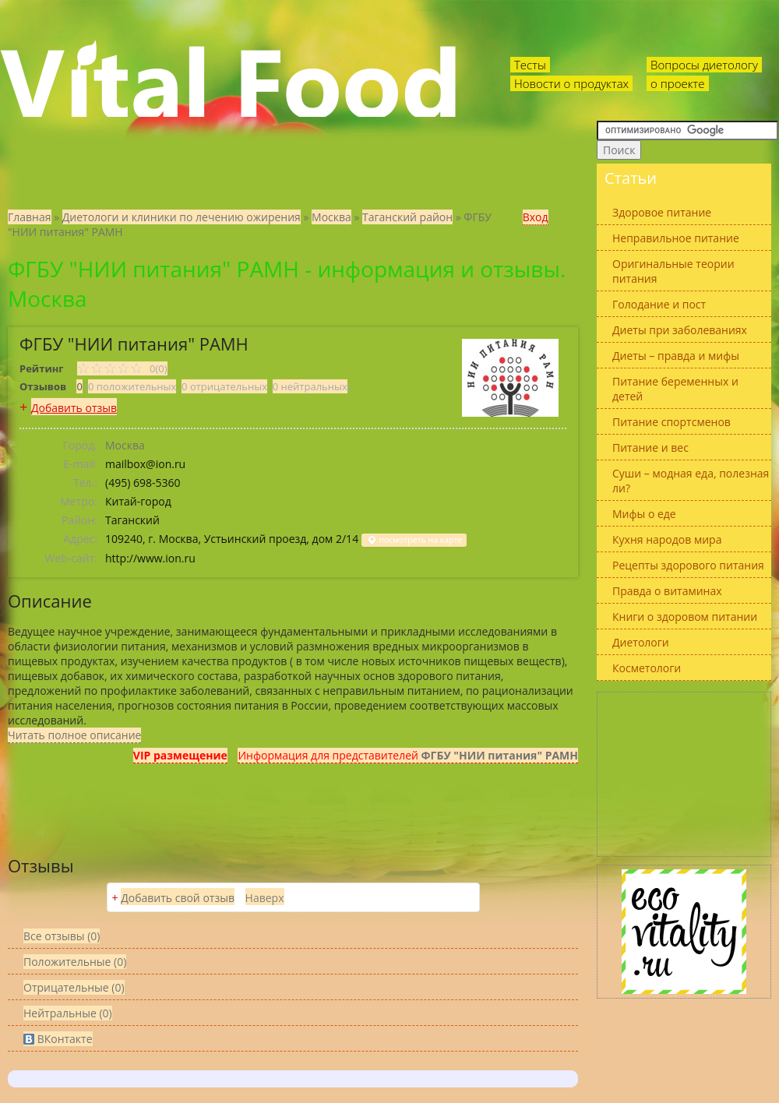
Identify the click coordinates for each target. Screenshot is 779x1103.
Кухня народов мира (666, 539)
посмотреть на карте (414, 540)
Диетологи (640, 642)
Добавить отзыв (74, 407)
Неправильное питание (675, 238)
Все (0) (61, 936)
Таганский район (407, 217)
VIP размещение (180, 755)
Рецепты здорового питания (688, 565)
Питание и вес (650, 447)
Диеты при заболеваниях (679, 329)
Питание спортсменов (671, 421)
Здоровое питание (661, 212)
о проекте (677, 83)
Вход (535, 217)
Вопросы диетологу (704, 64)
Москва (331, 217)
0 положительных (132, 386)
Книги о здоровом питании (684, 616)
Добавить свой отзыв (177, 897)
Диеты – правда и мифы (675, 355)
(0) (74, 961)
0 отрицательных (224, 386)
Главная (29, 217)
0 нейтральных (310, 386)
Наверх (264, 897)
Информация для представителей (408, 755)
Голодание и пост (659, 304)
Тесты (530, 64)
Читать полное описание (74, 735)
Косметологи (646, 668)
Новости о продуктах (571, 83)
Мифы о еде (644, 513)
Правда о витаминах (667, 590)
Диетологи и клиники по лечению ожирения (181, 217)
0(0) (122, 368)
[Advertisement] (684, 774)
